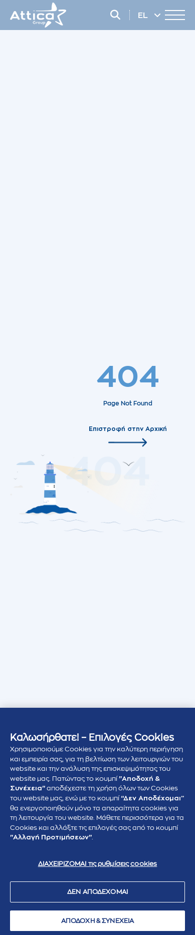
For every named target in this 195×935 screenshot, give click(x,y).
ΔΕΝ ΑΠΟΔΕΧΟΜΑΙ (97, 894)
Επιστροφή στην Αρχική (128, 428)
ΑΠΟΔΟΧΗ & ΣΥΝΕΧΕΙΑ (97, 922)
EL (144, 16)
